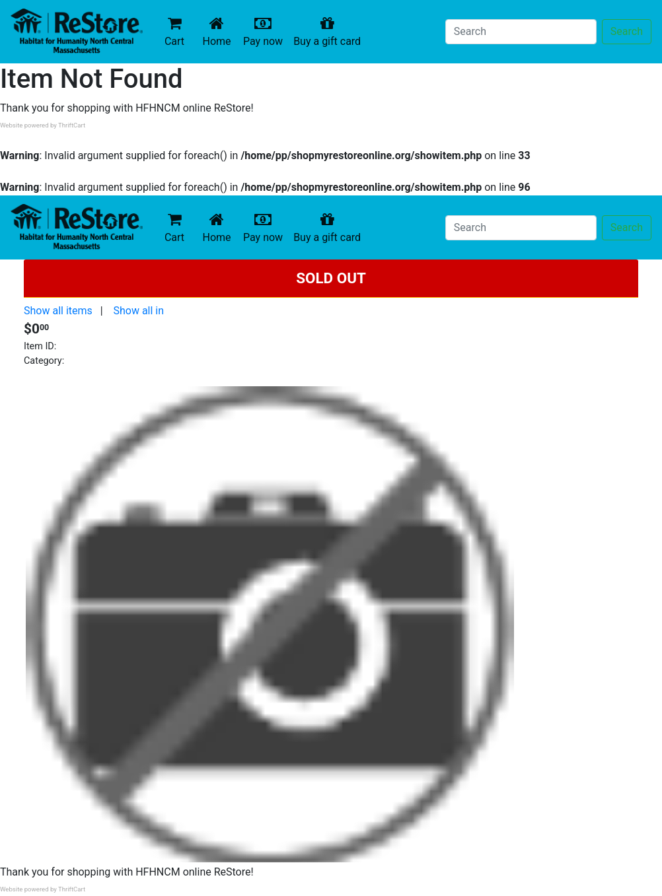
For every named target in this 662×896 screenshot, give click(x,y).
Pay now (265, 31)
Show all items (58, 310)
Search (626, 31)
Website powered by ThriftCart (42, 125)
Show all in (138, 310)
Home (219, 31)
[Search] (521, 31)
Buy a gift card (329, 31)
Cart (174, 31)
